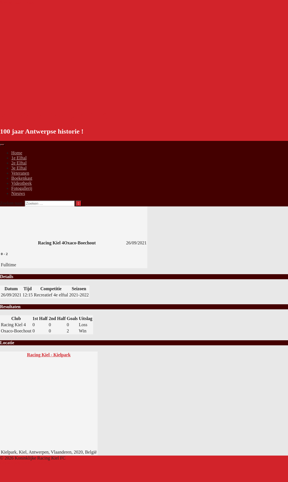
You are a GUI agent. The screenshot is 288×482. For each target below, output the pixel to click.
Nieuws (18, 193)
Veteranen (20, 173)
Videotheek (21, 183)
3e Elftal (19, 168)
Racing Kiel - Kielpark (49, 354)
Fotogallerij (21, 188)
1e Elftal (19, 158)
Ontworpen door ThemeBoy (25, 463)
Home (16, 152)
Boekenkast (21, 178)
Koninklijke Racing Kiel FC (54, 116)
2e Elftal (19, 163)
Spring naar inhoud (17, 2)
